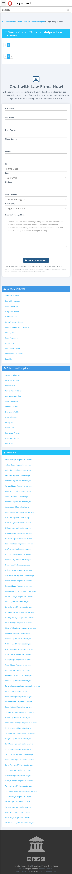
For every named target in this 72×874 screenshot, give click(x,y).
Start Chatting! (36, 260)
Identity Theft (10, 332)
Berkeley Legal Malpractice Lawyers (18, 475)
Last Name (9, 117)
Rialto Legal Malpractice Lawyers (17, 691)
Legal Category (11, 194)
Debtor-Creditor (11, 317)
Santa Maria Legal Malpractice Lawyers (19, 760)
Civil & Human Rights (13, 396)
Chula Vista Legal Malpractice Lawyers (19, 491)
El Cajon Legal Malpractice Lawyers (18, 528)
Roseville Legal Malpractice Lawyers (18, 707)
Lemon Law (9, 343)
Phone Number (11, 139)
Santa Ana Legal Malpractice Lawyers (19, 749)
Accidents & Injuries (12, 375)
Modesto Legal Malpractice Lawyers (18, 623)
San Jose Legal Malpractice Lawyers (18, 738)
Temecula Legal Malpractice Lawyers (18, 786)
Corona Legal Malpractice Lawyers (17, 507)
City (6, 164)
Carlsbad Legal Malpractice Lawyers (18, 486)
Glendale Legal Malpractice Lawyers (18, 581)
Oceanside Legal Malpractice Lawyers (19, 649)
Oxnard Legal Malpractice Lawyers (18, 665)
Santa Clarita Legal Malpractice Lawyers (19, 754)
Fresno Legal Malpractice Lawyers (17, 565)
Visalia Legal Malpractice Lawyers (17, 817)
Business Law (10, 385)
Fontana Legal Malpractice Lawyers (18, 554)
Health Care (9, 428)
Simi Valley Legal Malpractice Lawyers (19, 770)
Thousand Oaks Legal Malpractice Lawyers (21, 791)
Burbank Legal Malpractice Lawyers (18, 481)
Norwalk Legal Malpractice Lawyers (18, 638)
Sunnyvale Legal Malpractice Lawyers (19, 781)
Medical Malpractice (12, 348)
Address (8, 151)
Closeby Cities (11, 453)
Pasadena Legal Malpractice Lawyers (18, 675)
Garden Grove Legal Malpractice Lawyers (20, 575)
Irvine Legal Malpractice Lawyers (17, 602)
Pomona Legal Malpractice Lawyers (18, 681)
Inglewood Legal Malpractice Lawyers (19, 596)
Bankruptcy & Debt (12, 380)
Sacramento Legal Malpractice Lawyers (19, 712)
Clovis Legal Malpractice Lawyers (17, 496)
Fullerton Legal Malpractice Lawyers (18, 570)
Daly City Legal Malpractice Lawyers (18, 517)
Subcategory (10, 203)
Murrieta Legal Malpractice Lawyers (18, 633)
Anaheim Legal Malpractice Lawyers (18, 460)
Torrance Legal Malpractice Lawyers (18, 796)
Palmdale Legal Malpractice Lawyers (18, 670)
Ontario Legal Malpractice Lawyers (18, 654)
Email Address (10, 130)
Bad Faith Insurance (12, 301)
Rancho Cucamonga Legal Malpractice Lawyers (22, 686)
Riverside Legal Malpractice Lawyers (18, 702)
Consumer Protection (13, 306)
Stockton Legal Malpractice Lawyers (18, 775)
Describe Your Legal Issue (15, 215)
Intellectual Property (12, 433)
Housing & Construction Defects (17, 327)
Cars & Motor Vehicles (13, 391)
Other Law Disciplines (18, 368)
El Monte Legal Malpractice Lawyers (18, 533)
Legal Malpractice (11, 338)
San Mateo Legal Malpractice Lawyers (19, 744)
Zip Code (8, 182)
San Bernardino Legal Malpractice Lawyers (21, 723)
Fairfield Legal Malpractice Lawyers (18, 549)
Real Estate (9, 443)
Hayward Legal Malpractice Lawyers (18, 586)
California (10, 21)
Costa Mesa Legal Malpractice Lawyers (19, 512)
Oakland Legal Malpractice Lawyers (18, 644)
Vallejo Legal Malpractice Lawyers (17, 802)
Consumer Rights (37, 21)
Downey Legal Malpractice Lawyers (18, 523)
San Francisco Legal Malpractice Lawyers (20, 733)
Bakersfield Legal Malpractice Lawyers (19, 470)
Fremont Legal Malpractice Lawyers (18, 560)
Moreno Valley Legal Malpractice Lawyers (20, 628)
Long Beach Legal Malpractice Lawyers (19, 612)
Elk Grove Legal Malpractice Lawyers (18, 538)
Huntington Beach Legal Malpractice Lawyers (21, 591)
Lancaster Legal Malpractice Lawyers (18, 607)
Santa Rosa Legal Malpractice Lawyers (19, 765)
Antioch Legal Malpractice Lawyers (18, 465)
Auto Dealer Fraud (12, 296)
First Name (9, 108)
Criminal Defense (11, 407)
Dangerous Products (12, 311)
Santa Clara (22, 21)
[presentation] (36, 252)
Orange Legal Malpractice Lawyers (17, 660)
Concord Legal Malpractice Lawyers (18, 502)
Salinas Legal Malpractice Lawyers (17, 717)
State (7, 173)
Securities (8, 359)
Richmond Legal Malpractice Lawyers (19, 696)
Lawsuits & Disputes (12, 438)
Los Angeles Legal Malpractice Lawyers (19, 617)
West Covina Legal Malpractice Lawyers (19, 823)
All (3, 21)
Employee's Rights (12, 412)
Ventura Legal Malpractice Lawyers (18, 807)
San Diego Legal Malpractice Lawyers (18, 728)
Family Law (9, 422)
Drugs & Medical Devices (14, 322)
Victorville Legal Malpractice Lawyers (18, 812)
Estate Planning (11, 417)
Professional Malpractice (14, 354)
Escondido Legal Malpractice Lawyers (19, 544)
